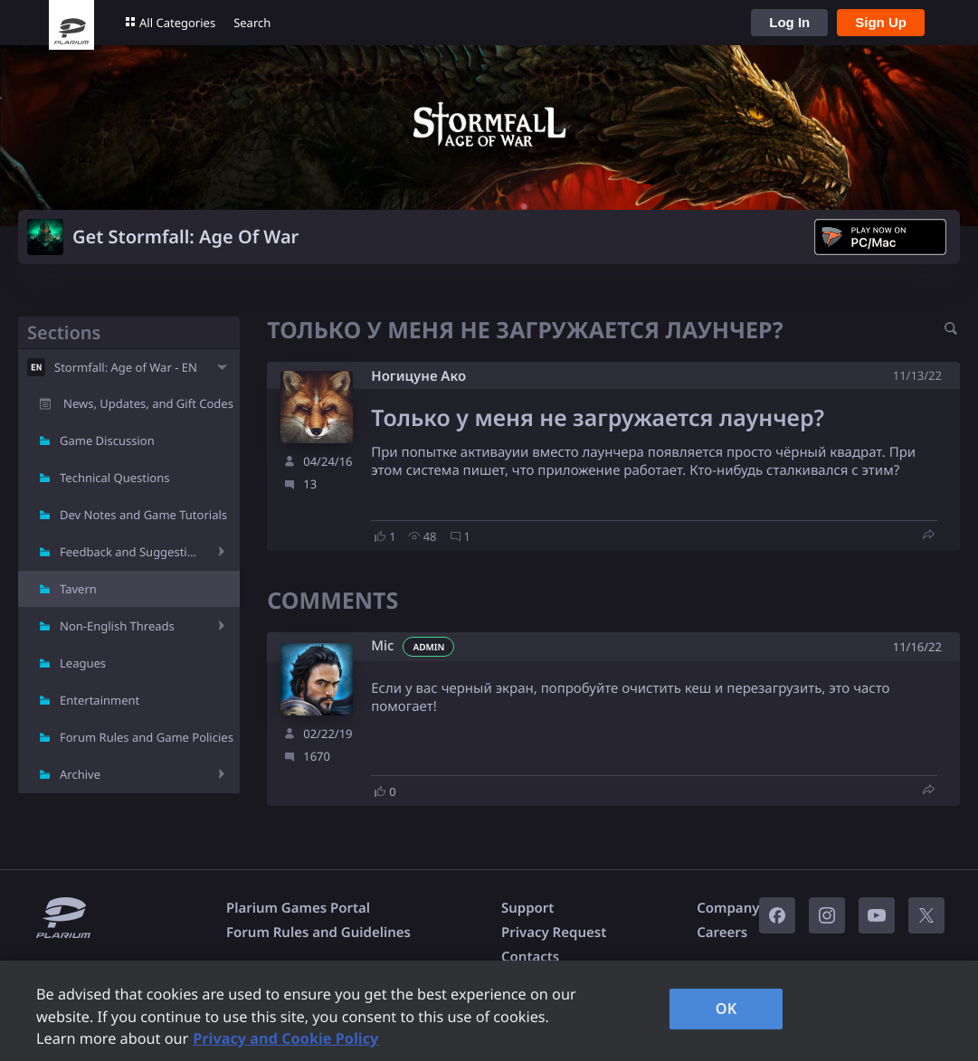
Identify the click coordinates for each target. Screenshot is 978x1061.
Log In (789, 22)
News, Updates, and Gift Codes (148, 403)
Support (527, 908)
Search (252, 22)
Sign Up (881, 22)
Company (728, 908)
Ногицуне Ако (418, 376)
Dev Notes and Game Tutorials (143, 515)
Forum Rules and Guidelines (318, 933)
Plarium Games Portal (298, 908)
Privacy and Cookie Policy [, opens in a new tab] (285, 1038)
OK (726, 1008)
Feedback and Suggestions (132, 552)
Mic (382, 646)
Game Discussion (107, 440)
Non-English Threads (117, 626)
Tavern (78, 589)
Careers (722, 933)
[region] (489, 1011)
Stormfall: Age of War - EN (125, 367)
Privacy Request (553, 933)
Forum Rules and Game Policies (146, 737)
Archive (80, 774)
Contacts (530, 957)
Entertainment (99, 700)
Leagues (83, 663)
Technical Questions (115, 477)
